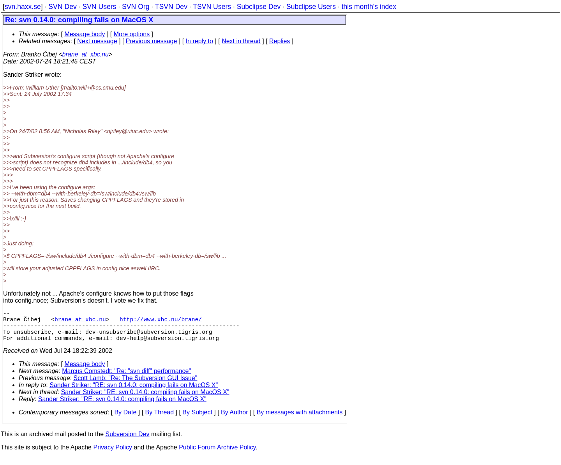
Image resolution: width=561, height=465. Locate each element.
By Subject (197, 420)
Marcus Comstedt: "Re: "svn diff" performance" (126, 378)
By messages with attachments (300, 420)
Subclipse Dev (258, 7)
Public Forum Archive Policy (217, 455)
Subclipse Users (311, 7)
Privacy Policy (112, 455)
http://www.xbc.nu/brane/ (161, 322)
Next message (97, 41)
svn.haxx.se (23, 7)
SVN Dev (62, 7)
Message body (84, 34)
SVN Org (135, 7)
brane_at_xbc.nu (85, 54)
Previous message (151, 41)
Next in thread (241, 41)
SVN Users (99, 7)
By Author (234, 420)
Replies (279, 41)
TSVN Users (212, 7)
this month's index (369, 7)
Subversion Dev (128, 442)
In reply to (199, 41)
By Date (125, 420)
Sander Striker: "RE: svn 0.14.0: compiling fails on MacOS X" (133, 392)
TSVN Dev (171, 7)
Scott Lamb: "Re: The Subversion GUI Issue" (136, 385)
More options (132, 34)
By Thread (159, 420)
